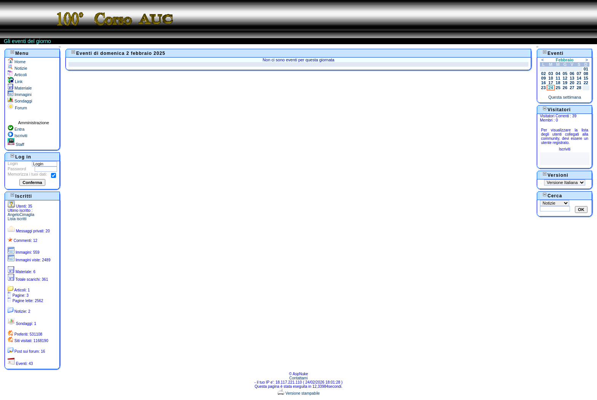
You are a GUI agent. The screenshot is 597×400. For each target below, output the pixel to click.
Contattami (298, 378)
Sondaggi (20, 101)
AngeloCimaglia (21, 215)
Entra (16, 129)
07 (578, 73)
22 (586, 82)
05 (565, 73)
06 (572, 73)
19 (565, 82)
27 (572, 87)
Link (15, 81)
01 (586, 69)
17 (550, 82)
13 (572, 78)
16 (543, 82)
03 (550, 73)
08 (586, 73)
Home (17, 61)
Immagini (20, 94)
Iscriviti (17, 135)
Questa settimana (564, 97)
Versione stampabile (298, 393)
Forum (17, 108)
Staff (16, 144)
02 (543, 73)
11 (557, 78)
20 (572, 82)
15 (586, 78)
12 (565, 78)
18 (557, 82)
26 (565, 87)
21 (578, 82)
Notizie (17, 68)
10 (550, 78)
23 (543, 87)
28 (578, 87)
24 (550, 87)
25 (558, 87)
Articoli (17, 74)
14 (578, 78)
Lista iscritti (17, 219)
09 (543, 78)
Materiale (20, 88)
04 (557, 73)
